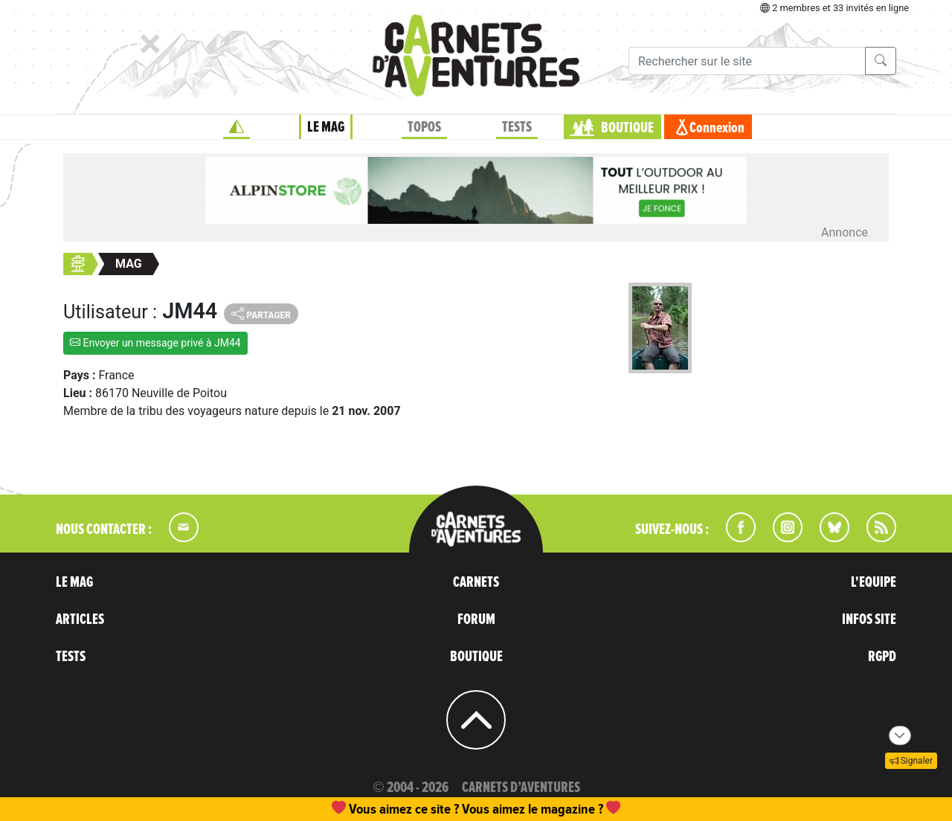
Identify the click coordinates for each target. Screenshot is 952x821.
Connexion (716, 127)
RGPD (882, 656)
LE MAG (325, 127)
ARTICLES (80, 619)
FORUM (476, 619)
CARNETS (476, 582)
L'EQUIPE (873, 582)
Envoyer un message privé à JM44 (155, 343)
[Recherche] (747, 61)
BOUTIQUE (627, 127)
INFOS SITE (869, 619)
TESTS (517, 127)
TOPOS (424, 127)
